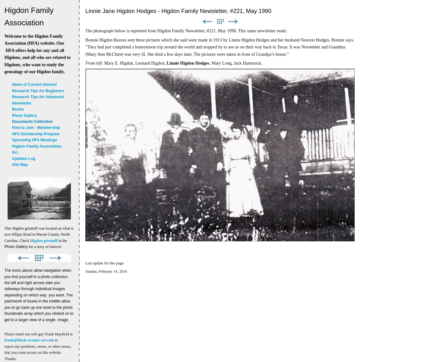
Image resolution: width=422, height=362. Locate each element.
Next (233, 21)
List (220, 21)
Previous (207, 21)
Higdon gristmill (43, 240)
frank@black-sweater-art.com (29, 340)
